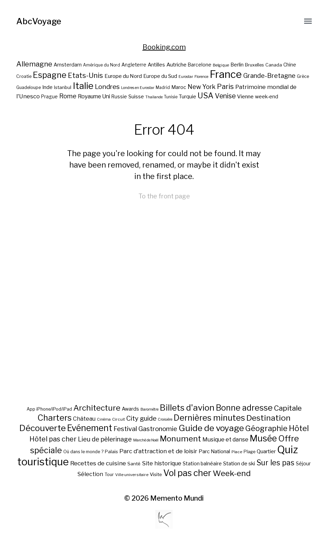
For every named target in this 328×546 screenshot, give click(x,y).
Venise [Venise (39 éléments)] (225, 96)
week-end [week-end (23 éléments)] (266, 96)
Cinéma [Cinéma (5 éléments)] (104, 419)
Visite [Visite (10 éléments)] (156, 474)
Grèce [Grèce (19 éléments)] (303, 76)
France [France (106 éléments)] (226, 74)
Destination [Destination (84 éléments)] (268, 418)
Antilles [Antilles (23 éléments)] (156, 65)
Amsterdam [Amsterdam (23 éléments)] (68, 65)
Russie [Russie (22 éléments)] (119, 96)
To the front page (164, 196)
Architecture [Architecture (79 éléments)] (96, 408)
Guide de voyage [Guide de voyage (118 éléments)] (211, 428)
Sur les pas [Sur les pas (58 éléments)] (275, 462)
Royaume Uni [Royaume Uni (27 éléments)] (94, 96)
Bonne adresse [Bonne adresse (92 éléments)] (244, 408)
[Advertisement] (164, 329)
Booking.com (164, 47)
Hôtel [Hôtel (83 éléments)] (299, 428)
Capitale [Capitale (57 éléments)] (288, 408)
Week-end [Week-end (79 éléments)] (232, 473)
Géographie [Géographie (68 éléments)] (266, 428)
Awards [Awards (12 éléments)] (130, 409)
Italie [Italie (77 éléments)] (83, 85)
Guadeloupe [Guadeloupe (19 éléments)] (28, 87)
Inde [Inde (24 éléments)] (47, 87)
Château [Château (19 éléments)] (84, 418)
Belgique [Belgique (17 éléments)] (221, 65)
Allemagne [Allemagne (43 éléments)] (34, 64)
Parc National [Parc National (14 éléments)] (214, 451)
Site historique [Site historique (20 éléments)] (161, 463)
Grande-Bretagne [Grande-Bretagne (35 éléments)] (269, 76)
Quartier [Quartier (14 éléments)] (266, 451)
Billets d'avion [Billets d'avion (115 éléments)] (187, 408)
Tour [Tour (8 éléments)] (109, 474)
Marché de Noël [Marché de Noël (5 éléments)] (145, 440)
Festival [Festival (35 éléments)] (125, 429)
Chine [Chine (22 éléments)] (289, 65)
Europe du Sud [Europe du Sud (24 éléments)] (160, 76)
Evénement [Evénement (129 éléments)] (89, 428)
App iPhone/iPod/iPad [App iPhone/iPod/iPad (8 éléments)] (49, 409)
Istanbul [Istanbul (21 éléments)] (62, 87)
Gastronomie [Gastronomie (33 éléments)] (157, 429)
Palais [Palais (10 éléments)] (111, 451)
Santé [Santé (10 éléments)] (133, 463)
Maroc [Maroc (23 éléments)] (178, 87)
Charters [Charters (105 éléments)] (54, 418)
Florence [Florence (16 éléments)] (201, 76)
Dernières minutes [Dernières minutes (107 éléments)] (209, 418)
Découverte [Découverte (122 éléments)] (42, 428)
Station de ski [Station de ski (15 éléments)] (239, 463)
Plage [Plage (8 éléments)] (249, 451)
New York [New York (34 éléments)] (202, 86)
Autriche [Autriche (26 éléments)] (176, 64)
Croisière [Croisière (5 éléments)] (165, 419)
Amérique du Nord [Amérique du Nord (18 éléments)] (101, 65)
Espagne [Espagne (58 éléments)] (49, 75)
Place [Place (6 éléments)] (236, 451)
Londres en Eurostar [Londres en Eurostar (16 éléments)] (137, 88)
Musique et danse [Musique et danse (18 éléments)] (225, 439)
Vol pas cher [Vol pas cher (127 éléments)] (187, 473)
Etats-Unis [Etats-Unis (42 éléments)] (85, 75)
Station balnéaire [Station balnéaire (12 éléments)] (202, 463)
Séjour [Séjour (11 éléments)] (303, 463)
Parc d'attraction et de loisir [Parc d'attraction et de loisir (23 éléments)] (158, 451)
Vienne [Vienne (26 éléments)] (245, 96)
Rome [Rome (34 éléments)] (67, 96)
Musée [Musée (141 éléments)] (263, 438)
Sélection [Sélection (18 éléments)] (90, 474)
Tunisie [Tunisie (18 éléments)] (170, 97)
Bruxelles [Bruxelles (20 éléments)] (254, 65)
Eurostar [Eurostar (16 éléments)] (186, 76)
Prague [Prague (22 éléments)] (49, 96)
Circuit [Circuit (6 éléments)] (118, 419)
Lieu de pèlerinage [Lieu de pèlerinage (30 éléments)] (105, 439)
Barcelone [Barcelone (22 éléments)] (199, 65)
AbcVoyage (38, 21)
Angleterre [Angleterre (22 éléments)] (133, 65)
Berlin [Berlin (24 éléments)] (237, 65)
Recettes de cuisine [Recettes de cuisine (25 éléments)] (98, 463)
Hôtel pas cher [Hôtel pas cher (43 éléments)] (52, 439)
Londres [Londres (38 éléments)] (107, 87)
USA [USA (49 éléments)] (205, 95)
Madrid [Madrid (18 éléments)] (163, 87)
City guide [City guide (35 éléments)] (141, 418)
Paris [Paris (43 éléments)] (225, 86)
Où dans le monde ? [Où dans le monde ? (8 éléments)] (83, 451)
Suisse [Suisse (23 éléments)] (136, 96)
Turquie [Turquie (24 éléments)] (187, 96)
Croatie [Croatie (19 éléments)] (23, 76)
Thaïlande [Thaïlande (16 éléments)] (154, 97)
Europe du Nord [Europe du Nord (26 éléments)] (123, 76)
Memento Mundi (177, 498)
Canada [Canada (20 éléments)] (273, 65)
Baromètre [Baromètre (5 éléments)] (149, 409)
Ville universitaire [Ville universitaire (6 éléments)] (131, 474)
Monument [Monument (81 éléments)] (180, 439)
